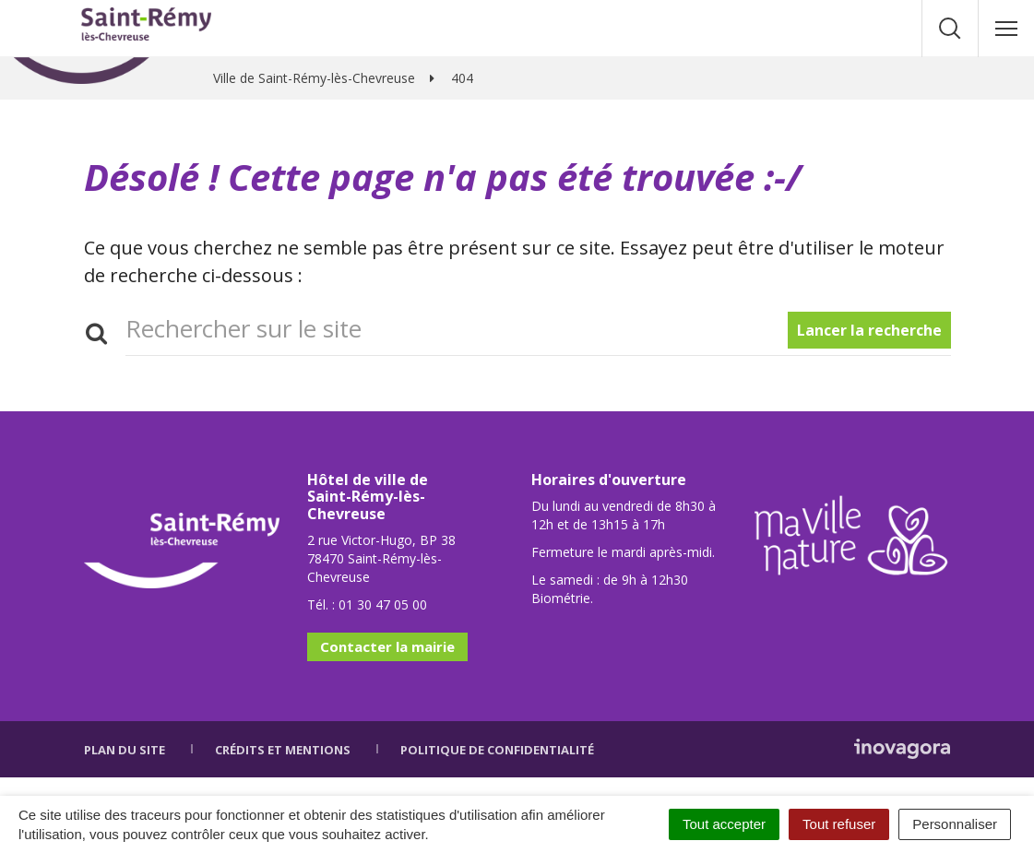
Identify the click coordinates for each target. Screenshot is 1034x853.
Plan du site (124, 749)
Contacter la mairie (387, 646)
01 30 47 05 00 (383, 604)
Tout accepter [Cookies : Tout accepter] (724, 824)
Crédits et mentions (283, 749)
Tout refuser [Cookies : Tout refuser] (838, 824)
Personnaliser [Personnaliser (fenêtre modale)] (954, 824)
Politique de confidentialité (497, 749)
